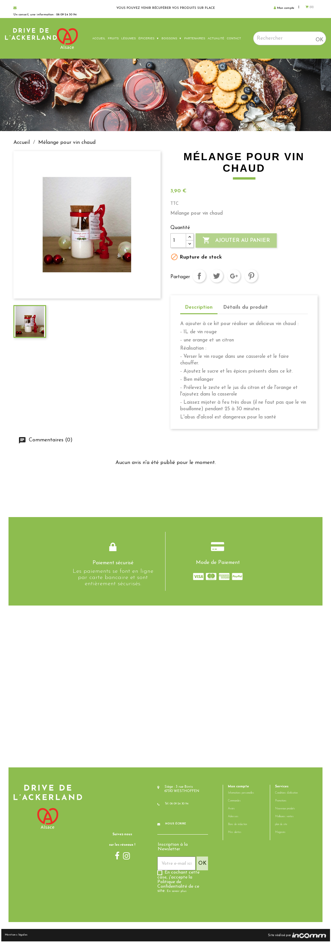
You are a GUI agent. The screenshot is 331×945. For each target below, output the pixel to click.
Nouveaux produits (285, 812)
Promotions (281, 804)
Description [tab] (199, 307)
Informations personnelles (241, 796)
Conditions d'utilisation (286, 796)
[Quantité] (178, 240)
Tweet (216, 275)
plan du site (281, 828)
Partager (199, 275)
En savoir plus (176, 894)
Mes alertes (234, 836)
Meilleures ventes (284, 820)
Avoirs (231, 812)
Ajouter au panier (236, 240)
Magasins (280, 836)
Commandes (234, 804)
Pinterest (251, 275)
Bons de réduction (237, 828)
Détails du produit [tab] (245, 307)
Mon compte (238, 790)
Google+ (233, 275)
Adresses (233, 820)
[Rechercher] (289, 38)
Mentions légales (27, 938)
